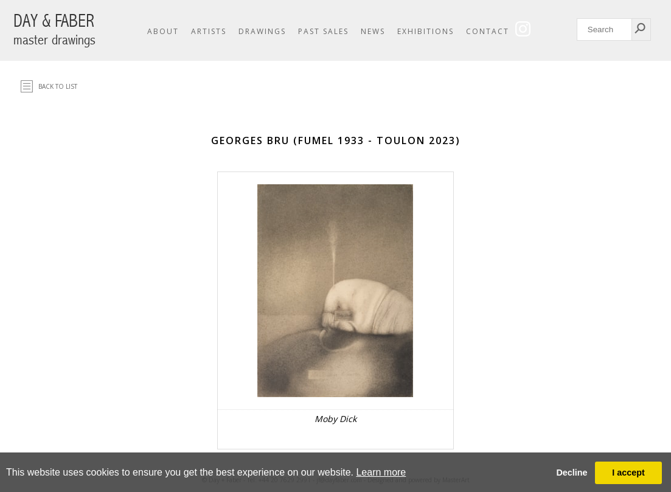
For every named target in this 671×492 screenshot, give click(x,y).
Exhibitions (425, 31)
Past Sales (323, 31)
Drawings (262, 31)
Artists (208, 31)
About (163, 31)
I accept (628, 472)
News (373, 31)
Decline (571, 472)
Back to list (57, 86)
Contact (487, 31)
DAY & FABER (54, 29)
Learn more (381, 472)
